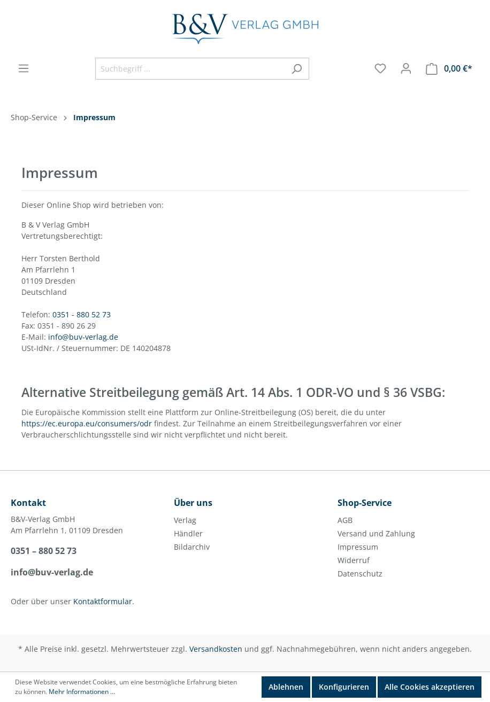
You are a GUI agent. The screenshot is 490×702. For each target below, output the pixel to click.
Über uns (193, 503)
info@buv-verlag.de (83, 337)
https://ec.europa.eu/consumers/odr (86, 423)
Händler (188, 533)
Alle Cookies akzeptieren (429, 687)
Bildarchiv (192, 547)
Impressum (358, 547)
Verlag (185, 520)
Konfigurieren (344, 687)
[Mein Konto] (406, 68)
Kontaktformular (102, 601)
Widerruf (354, 560)
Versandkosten (215, 649)
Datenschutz (360, 573)
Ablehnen (286, 687)
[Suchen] (296, 69)
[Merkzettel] (380, 68)
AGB (345, 520)
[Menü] (23, 68)
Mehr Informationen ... (82, 691)
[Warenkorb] (449, 69)
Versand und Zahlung (376, 533)
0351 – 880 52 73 (43, 551)
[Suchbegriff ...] (190, 69)
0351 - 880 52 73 (81, 314)
